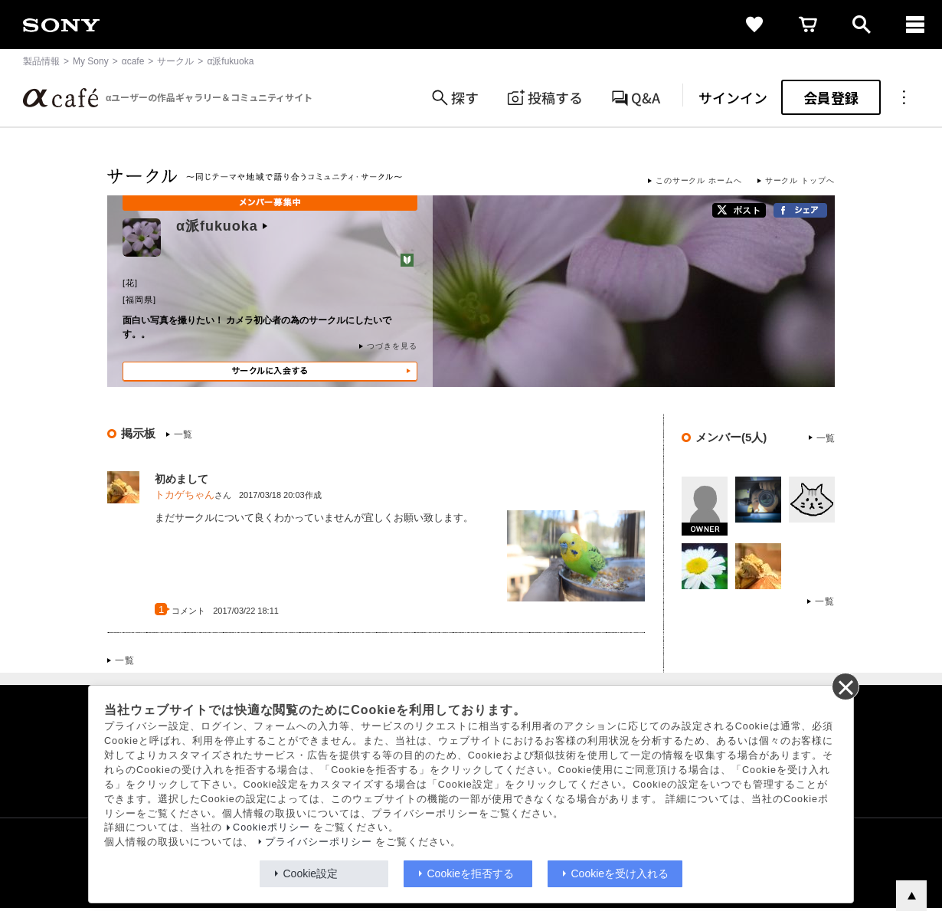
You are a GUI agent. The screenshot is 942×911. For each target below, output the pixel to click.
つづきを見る (392, 346)
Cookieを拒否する (471, 873)
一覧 (183, 434)
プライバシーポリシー (318, 842)
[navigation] (915, 24)
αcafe (133, 61)
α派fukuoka (221, 226)
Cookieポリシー (271, 827)
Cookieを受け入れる (620, 873)
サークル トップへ (800, 180)
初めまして (181, 479)
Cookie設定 (311, 873)
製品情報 (41, 61)
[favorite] (754, 24)
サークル (175, 61)
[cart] (808, 24)
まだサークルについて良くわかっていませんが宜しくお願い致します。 (314, 517)
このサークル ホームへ (699, 180)
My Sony (91, 61)
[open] (861, 24)
